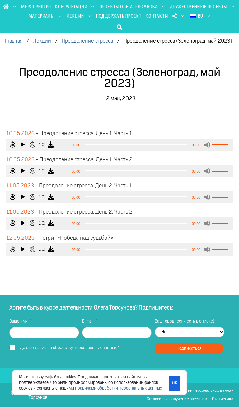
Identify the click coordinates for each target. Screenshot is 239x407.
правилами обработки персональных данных (118, 388)
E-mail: (89, 321)
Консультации (75, 6)
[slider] (136, 144)
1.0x (51, 145)
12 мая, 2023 (119, 99)
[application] (119, 145)
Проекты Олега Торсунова (132, 6)
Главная (13, 41)
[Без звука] (207, 145)
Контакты (156, 16)
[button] (120, 27)
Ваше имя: (19, 321)
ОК (174, 383)
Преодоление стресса (87, 41)
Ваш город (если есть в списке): (185, 321)
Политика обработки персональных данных (193, 391)
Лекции (79, 16)
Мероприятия (36, 6)
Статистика (222, 399)
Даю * (69, 348)
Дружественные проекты (202, 6)
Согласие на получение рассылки (176, 399)
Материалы (45, 16)
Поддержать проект (118, 16)
